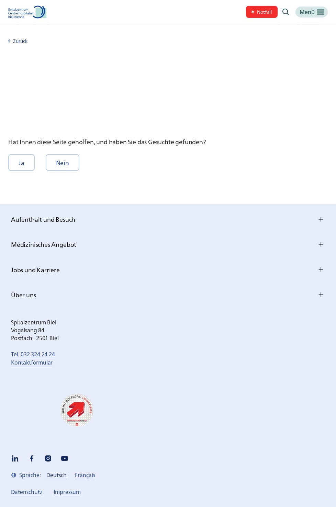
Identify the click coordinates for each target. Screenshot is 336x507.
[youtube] (64, 458)
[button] (21, 162)
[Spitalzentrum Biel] (27, 12)
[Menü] (311, 12)
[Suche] (286, 12)
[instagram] (48, 458)
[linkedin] (15, 458)
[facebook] (31, 458)
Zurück (17, 41)
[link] (262, 12)
